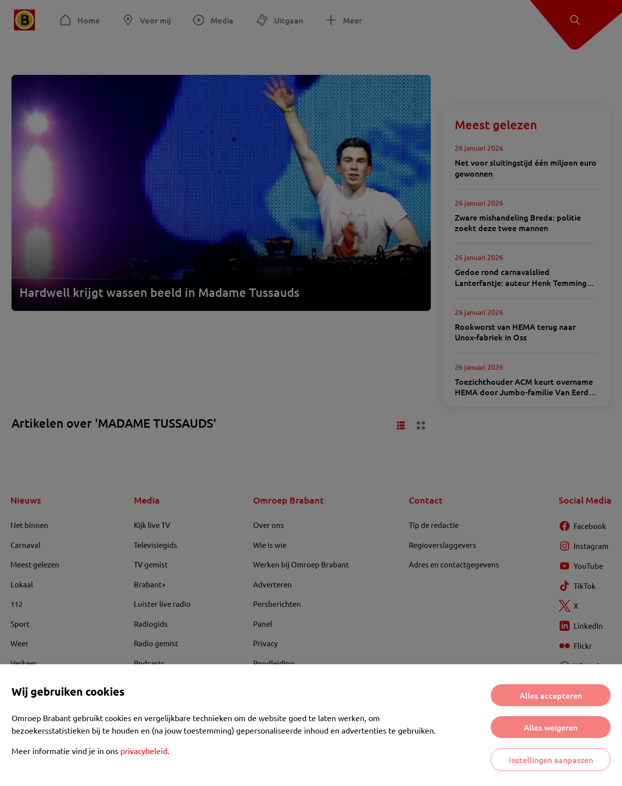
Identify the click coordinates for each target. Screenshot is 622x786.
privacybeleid (143, 751)
